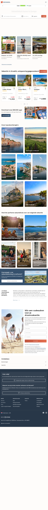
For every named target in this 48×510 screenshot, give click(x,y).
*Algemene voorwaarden (6, 64)
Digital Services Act (40, 404)
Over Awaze (3, 402)
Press (2, 404)
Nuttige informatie (16, 402)
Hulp (14, 400)
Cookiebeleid (39, 400)
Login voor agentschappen (6, 406)
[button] (2, 6)
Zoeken (43, 16)
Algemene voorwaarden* (5, 423)
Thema (26, 400)
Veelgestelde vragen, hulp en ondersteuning (24, 380)
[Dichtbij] (46, 2)
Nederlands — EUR (6, 413)
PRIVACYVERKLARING (41, 348)
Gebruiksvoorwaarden (17, 404)
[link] (8, 48)
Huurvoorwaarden (16, 406)
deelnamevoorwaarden (34, 344)
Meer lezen (16, 300)
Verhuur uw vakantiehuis (12, 281)
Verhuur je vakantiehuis (24, 393)
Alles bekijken (43, 71)
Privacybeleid (39, 402)
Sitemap (38, 406)
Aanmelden (35, 341)
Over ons (2, 400)
